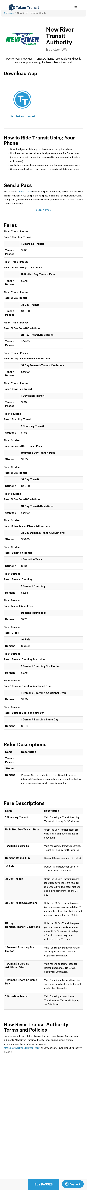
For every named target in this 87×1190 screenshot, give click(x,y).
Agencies (9, 13)
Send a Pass (25, 191)
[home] (23, 7)
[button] (76, 7)
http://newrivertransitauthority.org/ (22, 1048)
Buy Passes (44, 1184)
